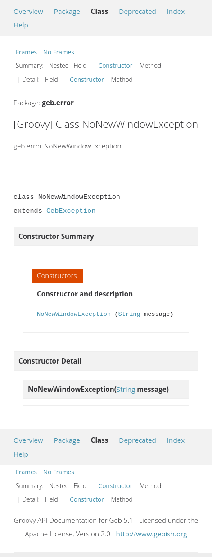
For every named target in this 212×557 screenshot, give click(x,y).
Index (176, 11)
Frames (26, 52)
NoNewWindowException (74, 314)
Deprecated (137, 11)
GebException (70, 211)
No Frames (58, 52)
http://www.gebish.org (151, 533)
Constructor (116, 65)
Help (21, 24)
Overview (28, 11)
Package (67, 11)
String (129, 314)
